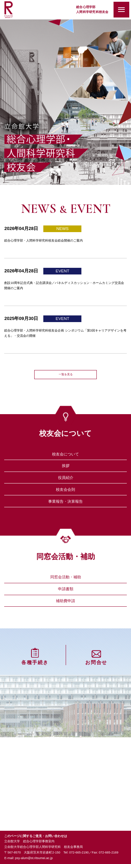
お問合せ (96, 739)
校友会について (65, 475)
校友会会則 (65, 528)
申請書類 (66, 646)
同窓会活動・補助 (65, 628)
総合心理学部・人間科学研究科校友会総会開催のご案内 (61, 241)
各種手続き (35, 739)
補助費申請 (65, 664)
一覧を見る (65, 390)
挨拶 (66, 493)
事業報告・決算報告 (65, 546)
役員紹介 (66, 511)
